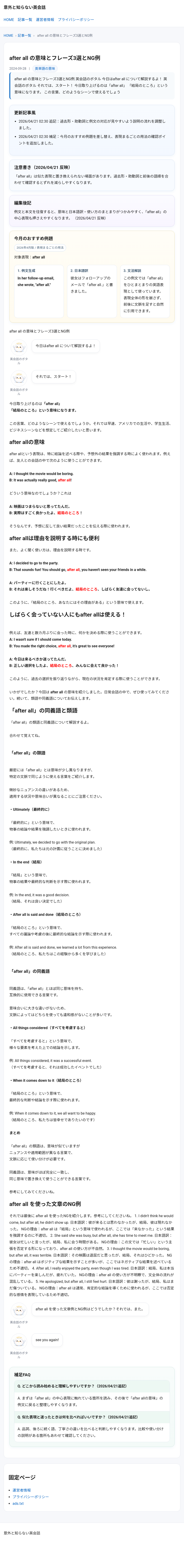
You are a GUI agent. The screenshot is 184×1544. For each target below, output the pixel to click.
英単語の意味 (45, 69)
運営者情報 (45, 20)
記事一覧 (25, 20)
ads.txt (18, 1503)
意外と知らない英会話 (25, 7)
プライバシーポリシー (76, 20)
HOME (9, 20)
